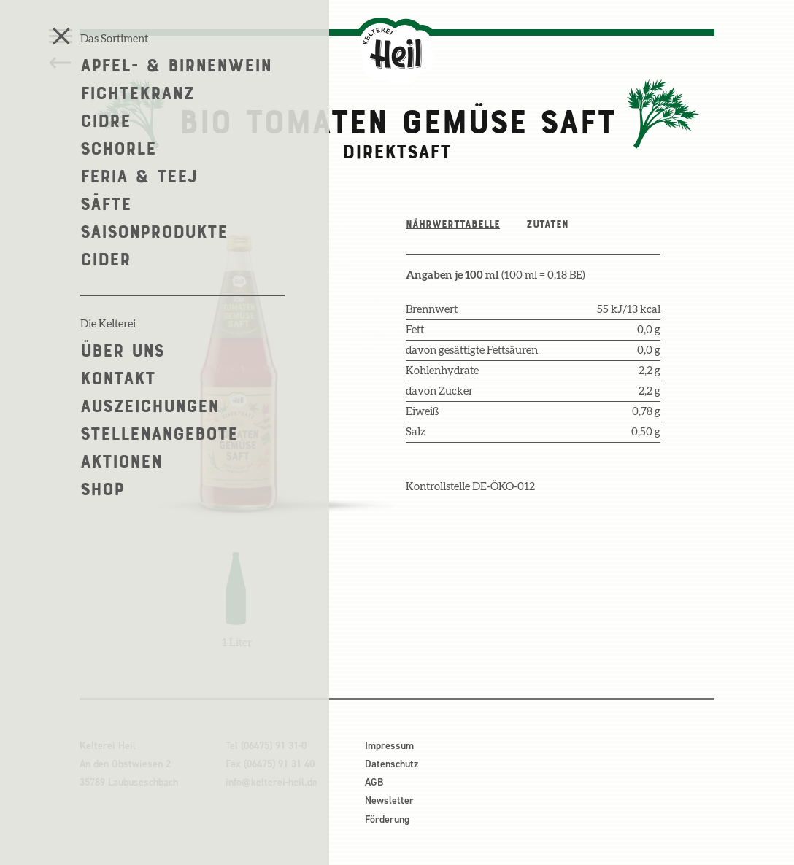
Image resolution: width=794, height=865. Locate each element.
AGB (374, 782)
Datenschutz (391, 764)
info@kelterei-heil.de (271, 782)
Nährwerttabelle (453, 223)
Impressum (389, 746)
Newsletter (389, 800)
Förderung (387, 819)
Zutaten (547, 223)
